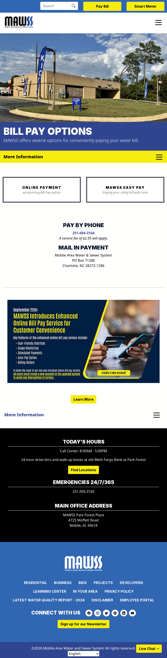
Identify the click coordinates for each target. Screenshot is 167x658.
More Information (24, 415)
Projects (103, 582)
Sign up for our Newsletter (83, 624)
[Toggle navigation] (158, 22)
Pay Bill (102, 6)
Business (63, 582)
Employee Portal (137, 600)
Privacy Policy (119, 591)
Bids (82, 582)
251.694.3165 (83, 491)
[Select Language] (83, 653)
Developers (131, 582)
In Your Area (85, 591)
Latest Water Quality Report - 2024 (49, 600)
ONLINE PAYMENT (41, 187)
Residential (35, 582)
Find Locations (83, 470)
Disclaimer (102, 600)
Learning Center (49, 591)
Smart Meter (145, 6)
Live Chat (147, 648)
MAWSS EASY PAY (125, 187)
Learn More (83, 399)
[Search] (54, 6)
